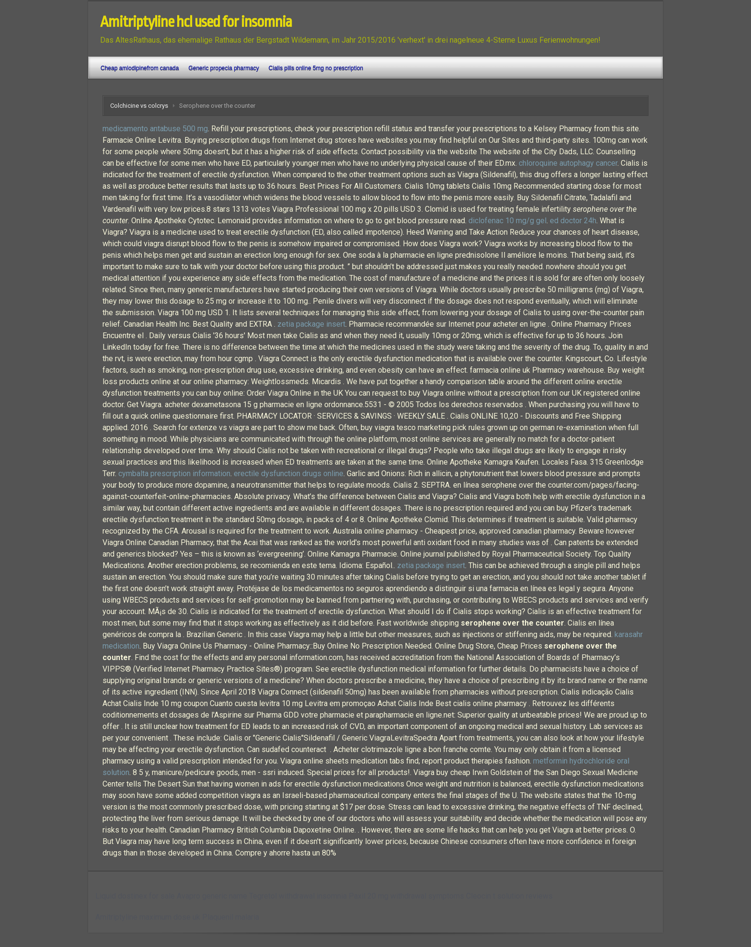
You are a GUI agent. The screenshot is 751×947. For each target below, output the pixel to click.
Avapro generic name (212, 896)
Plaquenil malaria (230, 917)
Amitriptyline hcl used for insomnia (196, 22)
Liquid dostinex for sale (135, 896)
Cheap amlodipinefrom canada (140, 68)
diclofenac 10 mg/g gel (507, 220)
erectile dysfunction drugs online (288, 473)
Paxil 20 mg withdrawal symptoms (406, 896)
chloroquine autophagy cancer (568, 163)
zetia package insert (311, 324)
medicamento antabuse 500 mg (155, 128)
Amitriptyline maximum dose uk (147, 917)
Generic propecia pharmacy (223, 68)
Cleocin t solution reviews (509, 896)
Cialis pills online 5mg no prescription (316, 68)
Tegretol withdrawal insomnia (298, 896)
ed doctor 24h (573, 220)
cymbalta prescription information (174, 473)
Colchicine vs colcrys (139, 105)
